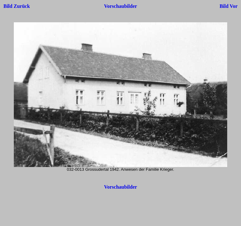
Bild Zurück (16, 6)
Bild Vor (229, 6)
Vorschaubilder (120, 6)
